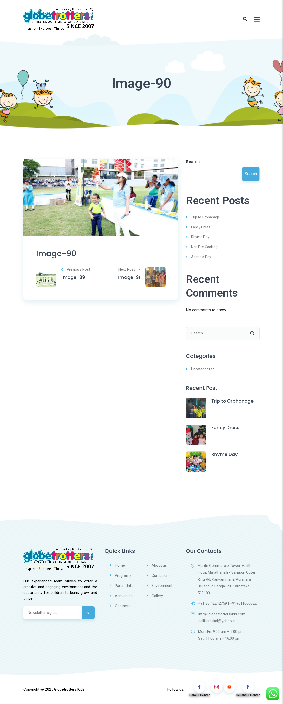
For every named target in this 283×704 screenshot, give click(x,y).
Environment (162, 585)
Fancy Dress (200, 227)
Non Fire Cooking (204, 247)
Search (193, 161)
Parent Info (124, 585)
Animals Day (201, 257)
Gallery (157, 595)
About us (159, 565)
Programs (123, 575)
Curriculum (161, 575)
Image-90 (57, 254)
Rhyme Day (200, 237)
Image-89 (73, 278)
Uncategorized (203, 369)
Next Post (129, 270)
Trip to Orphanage (205, 217)
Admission (124, 595)
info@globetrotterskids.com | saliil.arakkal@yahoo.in (219, 617)
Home (120, 565)
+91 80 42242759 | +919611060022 (224, 603)
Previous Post (75, 270)
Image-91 (129, 278)
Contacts (122, 605)
